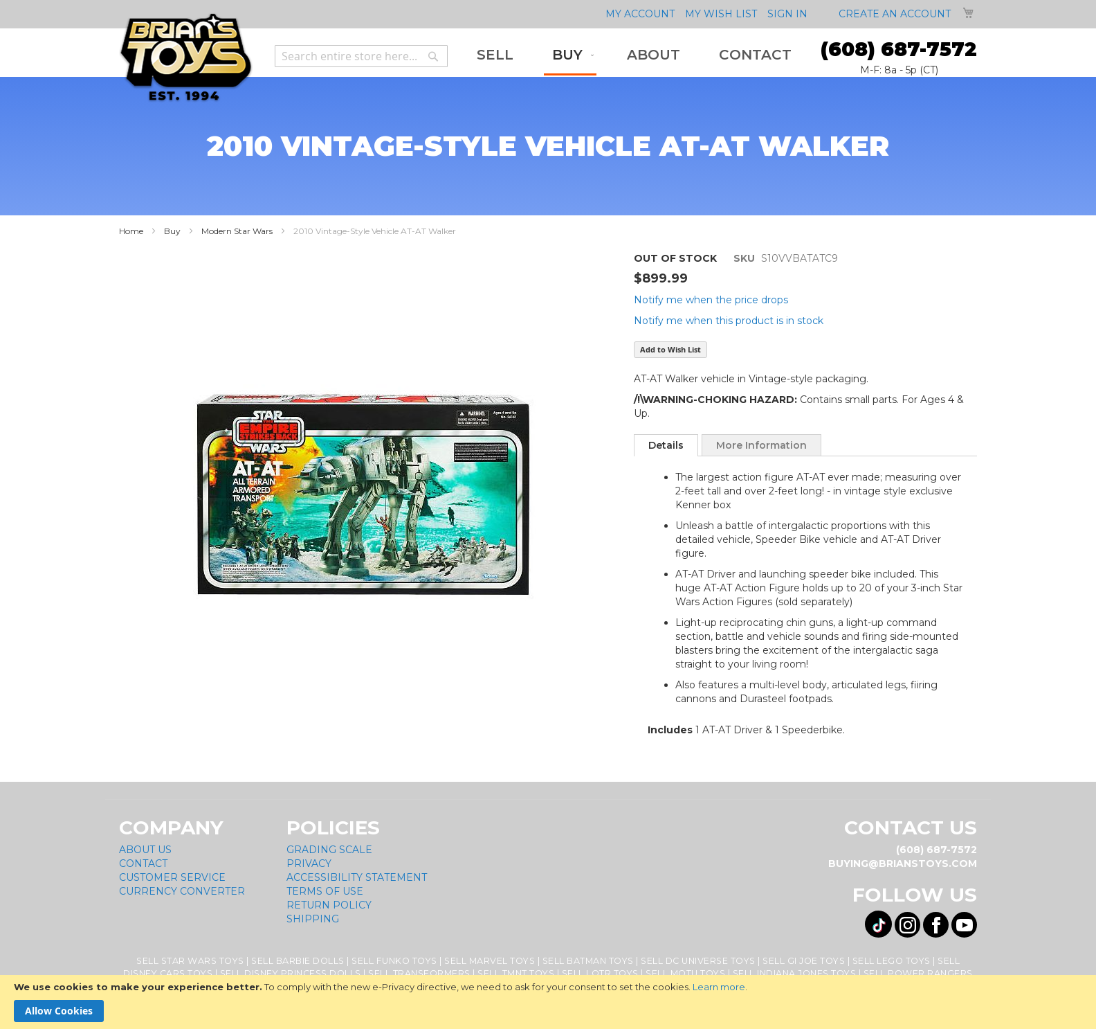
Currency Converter (182, 891)
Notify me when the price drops (711, 300)
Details (666, 445)
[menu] (634, 56)
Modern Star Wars (237, 231)
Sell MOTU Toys (685, 973)
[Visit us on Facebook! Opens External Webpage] (936, 925)
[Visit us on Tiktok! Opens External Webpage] (878, 924)
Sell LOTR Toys (600, 973)
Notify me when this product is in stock (728, 320)
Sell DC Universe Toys (698, 961)
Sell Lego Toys (891, 961)
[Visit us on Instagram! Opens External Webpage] (907, 925)
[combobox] (361, 56)
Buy (172, 231)
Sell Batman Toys (588, 961)
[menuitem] (495, 55)
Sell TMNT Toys (515, 973)
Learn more (719, 986)
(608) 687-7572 (899, 49)
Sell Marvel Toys (489, 961)
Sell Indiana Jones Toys (795, 973)
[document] (548, 1002)
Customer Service (172, 877)
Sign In (787, 14)
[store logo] (186, 58)
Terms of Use (324, 891)
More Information (761, 445)
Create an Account (895, 14)
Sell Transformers (419, 973)
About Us (145, 849)
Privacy (308, 863)
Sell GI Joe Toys (803, 961)
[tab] (666, 445)
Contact (143, 863)
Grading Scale (329, 849)
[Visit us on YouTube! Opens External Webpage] (964, 925)
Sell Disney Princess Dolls (290, 973)
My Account (640, 14)
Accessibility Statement (356, 877)
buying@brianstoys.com (902, 863)
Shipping (312, 919)
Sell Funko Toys (394, 961)
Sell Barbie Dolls (298, 961)
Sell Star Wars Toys (190, 961)
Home (131, 231)
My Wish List (721, 14)
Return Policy (329, 905)
